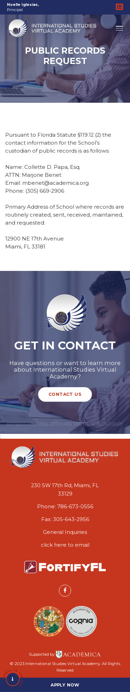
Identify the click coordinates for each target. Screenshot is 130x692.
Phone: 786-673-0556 (65, 506)
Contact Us (65, 394)
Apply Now (65, 684)
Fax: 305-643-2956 (65, 519)
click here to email (65, 545)
